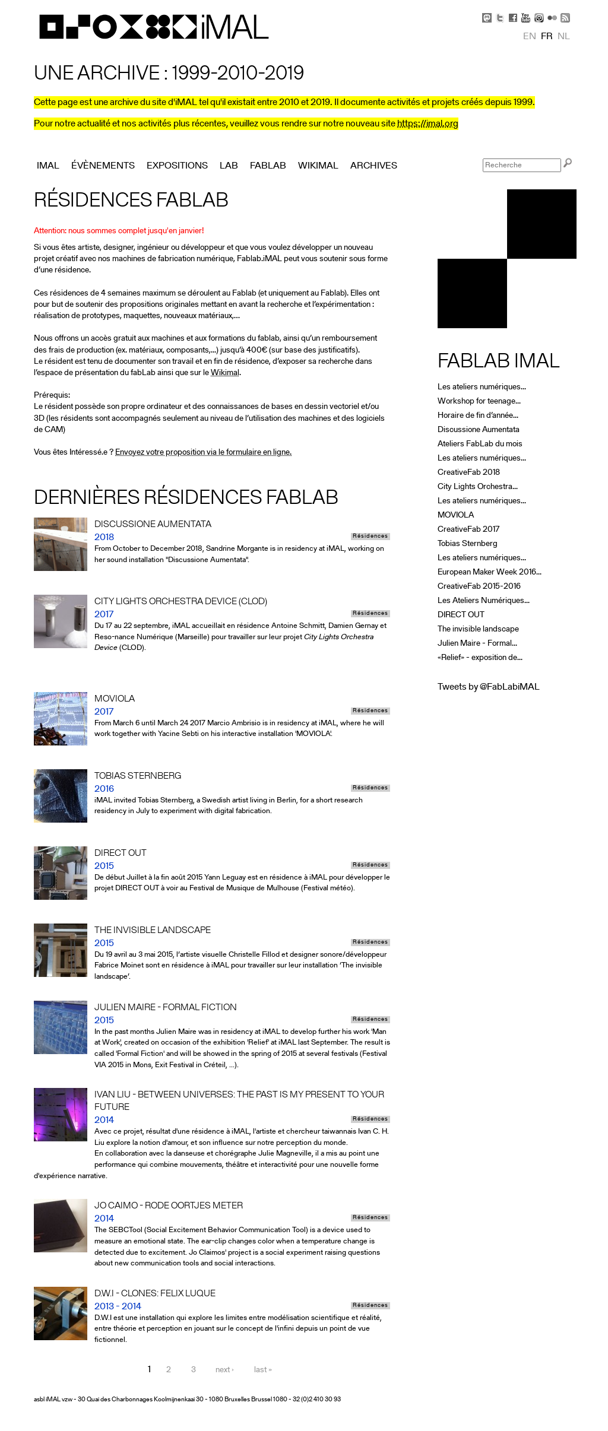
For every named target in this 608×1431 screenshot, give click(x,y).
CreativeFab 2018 (469, 472)
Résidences (370, 537)
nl (564, 37)
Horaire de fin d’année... (478, 415)
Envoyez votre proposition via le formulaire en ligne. (203, 452)
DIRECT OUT (461, 615)
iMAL (48, 166)
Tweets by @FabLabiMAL (489, 687)
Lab (229, 166)
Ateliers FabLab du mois (480, 444)
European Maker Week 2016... (490, 572)
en (529, 37)
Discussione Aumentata (479, 430)
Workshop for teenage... (479, 401)
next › (225, 1370)
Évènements (103, 166)
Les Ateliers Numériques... (484, 600)
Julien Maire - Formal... (477, 643)
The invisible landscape (478, 629)
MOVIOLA (456, 515)
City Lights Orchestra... (478, 487)
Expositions (177, 166)
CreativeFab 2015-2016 (479, 586)
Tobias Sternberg (468, 544)
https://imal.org (427, 124)
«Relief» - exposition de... (480, 657)
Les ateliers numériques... (482, 387)
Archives (373, 166)
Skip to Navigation (559, 5)
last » (263, 1370)
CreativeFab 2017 (468, 529)
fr (547, 37)
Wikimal (225, 373)
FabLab (268, 166)
